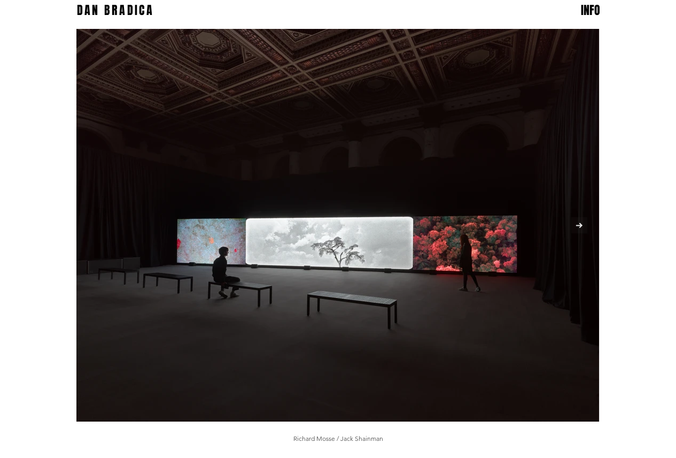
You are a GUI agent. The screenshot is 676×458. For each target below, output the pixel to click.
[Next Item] (579, 225)
